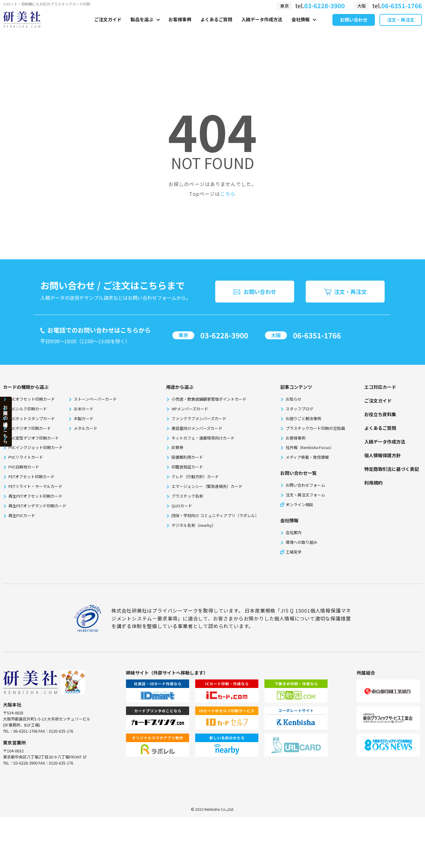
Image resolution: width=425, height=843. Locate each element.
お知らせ (293, 399)
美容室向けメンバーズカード (197, 428)
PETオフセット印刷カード (31, 476)
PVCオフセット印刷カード (31, 399)
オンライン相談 (299, 504)
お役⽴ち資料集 (380, 414)
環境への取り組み (301, 542)
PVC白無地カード (23, 467)
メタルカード (85, 428)
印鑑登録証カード (187, 467)
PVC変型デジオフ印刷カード (33, 438)
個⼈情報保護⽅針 (382, 455)
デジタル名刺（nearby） (194, 525)
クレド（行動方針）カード (195, 476)
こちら (228, 193)
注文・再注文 (400, 27)
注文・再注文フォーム (305, 495)
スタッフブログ (299, 409)
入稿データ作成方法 (261, 26)
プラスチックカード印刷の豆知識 (315, 428)
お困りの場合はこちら (5, 421)
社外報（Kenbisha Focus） (310, 447)
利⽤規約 (373, 482)
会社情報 (300, 26)
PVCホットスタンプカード (31, 418)
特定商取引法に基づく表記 (391, 469)
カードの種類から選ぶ (26, 387)
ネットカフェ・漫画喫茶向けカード (203, 438)
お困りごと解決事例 (303, 418)
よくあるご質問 (216, 26)
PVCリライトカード (25, 457)
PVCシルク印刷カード (27, 409)
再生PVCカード (21, 515)
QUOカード (182, 506)
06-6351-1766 (317, 335)
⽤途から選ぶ (179, 387)
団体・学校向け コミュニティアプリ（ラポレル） (215, 515)
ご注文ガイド (107, 26)
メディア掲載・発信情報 (307, 457)
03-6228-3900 (224, 335)
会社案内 (293, 532)
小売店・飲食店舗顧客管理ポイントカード (209, 399)
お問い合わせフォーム (305, 485)
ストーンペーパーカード (95, 399)
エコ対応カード (380, 387)
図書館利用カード (187, 457)
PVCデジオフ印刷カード (29, 428)
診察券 (177, 447)
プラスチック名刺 (187, 496)
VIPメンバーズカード (190, 409)
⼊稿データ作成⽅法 (384, 441)
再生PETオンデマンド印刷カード (37, 506)
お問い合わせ (353, 27)
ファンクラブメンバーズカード (199, 418)
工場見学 (293, 552)
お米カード (83, 409)
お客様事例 (179, 26)
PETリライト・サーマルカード (35, 486)
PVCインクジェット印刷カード (35, 447)
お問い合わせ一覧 (298, 473)
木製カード (83, 418)
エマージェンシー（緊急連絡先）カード (207, 486)
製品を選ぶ (142, 26)
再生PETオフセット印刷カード (35, 496)
